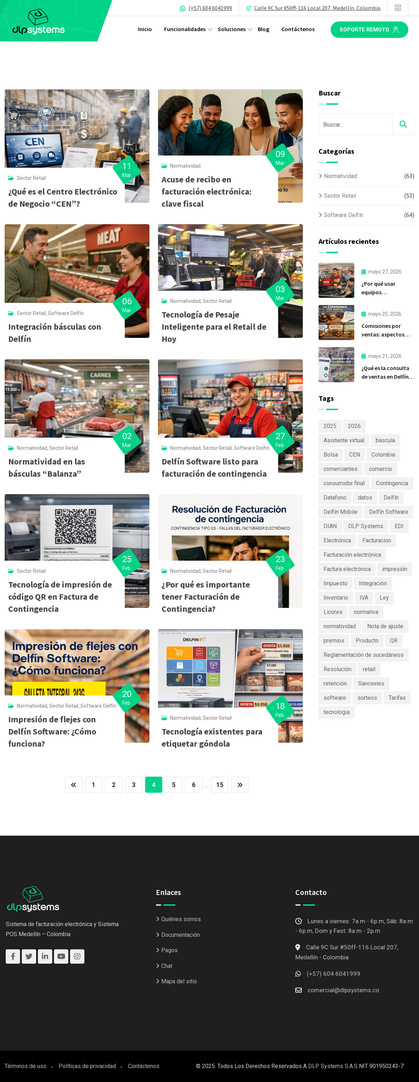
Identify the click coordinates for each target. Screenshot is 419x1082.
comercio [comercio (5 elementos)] (380, 469)
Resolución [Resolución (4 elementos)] (337, 669)
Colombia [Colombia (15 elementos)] (383, 454)
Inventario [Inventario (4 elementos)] (336, 597)
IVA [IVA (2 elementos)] (364, 597)
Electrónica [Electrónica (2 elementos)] (337, 540)
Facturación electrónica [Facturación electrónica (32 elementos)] (352, 554)
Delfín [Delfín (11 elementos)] (391, 497)
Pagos (169, 950)
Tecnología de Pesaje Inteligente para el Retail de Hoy (214, 326)
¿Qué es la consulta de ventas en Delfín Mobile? (385, 376)
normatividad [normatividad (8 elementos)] (340, 626)
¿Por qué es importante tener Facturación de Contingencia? (206, 596)
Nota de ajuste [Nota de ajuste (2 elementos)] (385, 626)
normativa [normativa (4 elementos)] (366, 612)
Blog (263, 29)
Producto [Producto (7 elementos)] (367, 640)
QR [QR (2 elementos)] (394, 640)
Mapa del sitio (179, 981)
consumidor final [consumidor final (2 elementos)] (344, 483)
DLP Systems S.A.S (333, 1066)
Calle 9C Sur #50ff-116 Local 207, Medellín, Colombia (317, 7)
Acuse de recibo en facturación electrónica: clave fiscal (206, 191)
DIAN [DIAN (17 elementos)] (330, 526)
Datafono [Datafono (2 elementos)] (335, 497)
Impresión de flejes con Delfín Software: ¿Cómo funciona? (52, 731)
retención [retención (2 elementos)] (335, 683)
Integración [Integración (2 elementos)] (373, 583)
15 (219, 784)
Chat (166, 966)
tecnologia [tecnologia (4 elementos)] (337, 712)
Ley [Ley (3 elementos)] (384, 597)
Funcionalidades (185, 29)
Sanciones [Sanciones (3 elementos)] (371, 683)
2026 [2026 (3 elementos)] (354, 426)
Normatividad (185, 166)
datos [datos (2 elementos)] (365, 497)
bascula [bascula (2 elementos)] (385, 440)
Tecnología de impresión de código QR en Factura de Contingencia (60, 596)
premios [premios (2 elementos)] (334, 640)
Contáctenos (298, 29)
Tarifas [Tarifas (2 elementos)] (397, 697)
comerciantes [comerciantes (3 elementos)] (341, 469)
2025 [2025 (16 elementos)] (330, 426)
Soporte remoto (369, 30)
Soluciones (232, 29)
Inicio (145, 29)
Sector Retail (31, 178)
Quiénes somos (181, 919)
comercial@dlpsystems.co (343, 990)
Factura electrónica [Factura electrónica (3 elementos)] (347, 569)
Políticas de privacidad (87, 1066)
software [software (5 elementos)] (335, 697)
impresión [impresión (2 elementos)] (394, 569)
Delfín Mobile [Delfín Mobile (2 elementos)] (341, 511)
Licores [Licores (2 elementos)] (333, 612)
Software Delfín (66, 313)
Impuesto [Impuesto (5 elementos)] (335, 583)
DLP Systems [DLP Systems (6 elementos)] (365, 526)
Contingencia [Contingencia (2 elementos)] (392, 483)
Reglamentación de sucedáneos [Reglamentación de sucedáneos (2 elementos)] (364, 654)
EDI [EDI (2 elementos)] (399, 526)
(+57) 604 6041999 (210, 7)
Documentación (180, 934)
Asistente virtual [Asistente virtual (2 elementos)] (344, 440)
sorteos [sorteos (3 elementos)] (367, 697)
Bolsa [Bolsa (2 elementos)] (331, 454)
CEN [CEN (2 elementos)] (354, 454)
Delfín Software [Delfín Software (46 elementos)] (388, 511)
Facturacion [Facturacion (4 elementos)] (377, 540)
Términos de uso (25, 1066)
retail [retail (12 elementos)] (369, 669)
